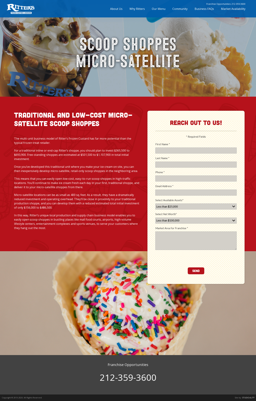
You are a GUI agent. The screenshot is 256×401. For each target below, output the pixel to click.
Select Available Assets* (169, 200)
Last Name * (162, 158)
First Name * (162, 144)
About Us (116, 10)
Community (180, 10)
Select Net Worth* (166, 214)
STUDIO (248, 397)
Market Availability (233, 10)
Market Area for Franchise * (171, 228)
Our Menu (158, 10)
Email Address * (164, 186)
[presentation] (182, 258)
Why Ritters (137, 10)
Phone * (160, 172)
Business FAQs (204, 10)
